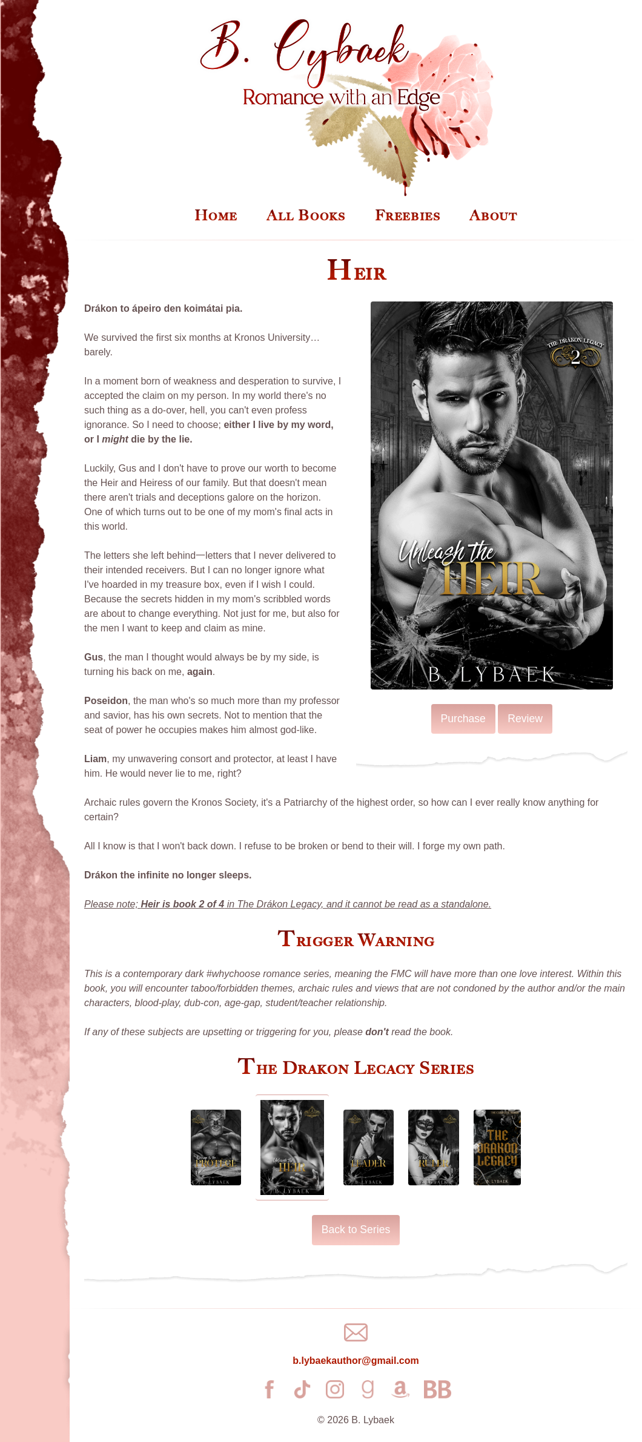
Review (525, 719)
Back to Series (356, 1229)
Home (215, 215)
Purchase (463, 719)
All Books (305, 215)
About (493, 215)
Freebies (408, 215)
